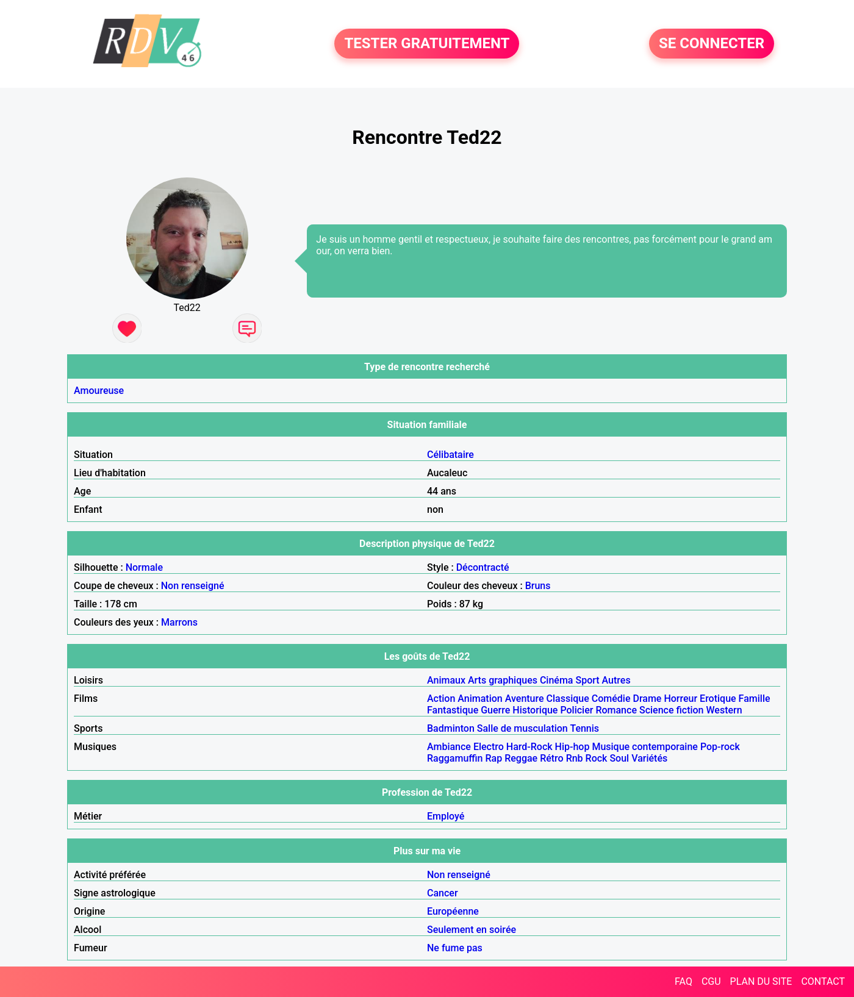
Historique (535, 710)
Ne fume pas (455, 948)
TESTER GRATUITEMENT (426, 43)
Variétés (649, 758)
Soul (619, 758)
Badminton (451, 728)
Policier (576, 710)
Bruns (538, 585)
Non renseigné (192, 585)
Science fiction (671, 710)
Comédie (611, 698)
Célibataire (450, 454)
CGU (711, 981)
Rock (597, 758)
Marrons (179, 622)
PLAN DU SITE (761, 981)
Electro (488, 746)
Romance (616, 710)
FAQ (683, 981)
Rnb (574, 758)
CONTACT (823, 981)
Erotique (718, 698)
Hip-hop (572, 746)
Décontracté (482, 567)
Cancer (442, 893)
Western (724, 710)
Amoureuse (99, 390)
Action (441, 698)
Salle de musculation (522, 728)
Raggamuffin (455, 758)
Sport (587, 680)
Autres (616, 680)
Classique (568, 698)
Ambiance (449, 746)
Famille (754, 698)
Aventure (524, 698)
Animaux (446, 680)
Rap (494, 758)
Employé (445, 816)
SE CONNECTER (711, 43)
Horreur (680, 698)
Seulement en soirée (471, 929)
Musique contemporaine (645, 746)
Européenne (453, 911)
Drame (647, 698)
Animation (480, 698)
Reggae (520, 758)
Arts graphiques (502, 680)
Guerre (495, 710)
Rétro (552, 758)
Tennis (584, 728)
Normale (144, 567)
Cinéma (556, 680)
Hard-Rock (529, 746)
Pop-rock (720, 746)
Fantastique (452, 710)
